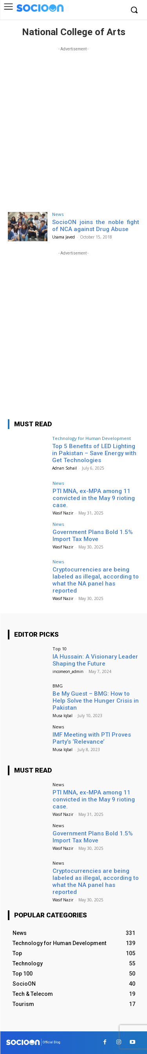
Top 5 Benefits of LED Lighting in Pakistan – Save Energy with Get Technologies (94, 453)
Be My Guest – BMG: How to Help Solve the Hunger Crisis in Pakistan (96, 700)
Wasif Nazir (63, 513)
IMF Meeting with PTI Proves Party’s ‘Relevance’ (92, 738)
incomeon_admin (68, 671)
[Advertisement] (73, 126)
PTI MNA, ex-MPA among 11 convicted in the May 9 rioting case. (94, 498)
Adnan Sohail (64, 468)
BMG (58, 686)
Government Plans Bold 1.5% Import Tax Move (93, 536)
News (58, 214)
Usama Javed (63, 237)
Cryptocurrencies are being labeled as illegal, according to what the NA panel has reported (96, 580)
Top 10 (60, 648)
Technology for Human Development (91, 438)
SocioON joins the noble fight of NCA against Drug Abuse (96, 226)
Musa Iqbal (63, 715)
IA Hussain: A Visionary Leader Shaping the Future (95, 660)
